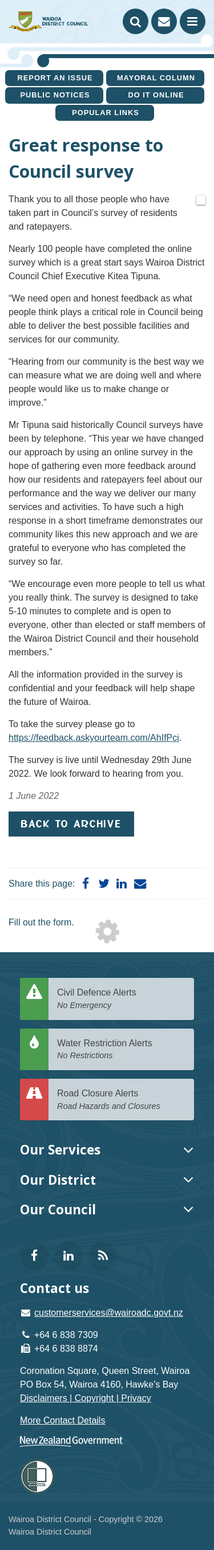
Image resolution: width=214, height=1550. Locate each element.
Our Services (60, 1150)
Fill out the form (40, 922)
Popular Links (105, 112)
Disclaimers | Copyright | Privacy (85, 1398)
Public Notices (55, 95)
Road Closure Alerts (121, 1100)
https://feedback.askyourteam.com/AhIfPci (94, 738)
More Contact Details (62, 1420)
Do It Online (156, 95)
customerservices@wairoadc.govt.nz (108, 1313)
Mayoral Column (156, 78)
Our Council (58, 1209)
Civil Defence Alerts (121, 999)
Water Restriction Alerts (121, 1050)
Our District (58, 1180)
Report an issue (55, 78)
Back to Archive (71, 823)
